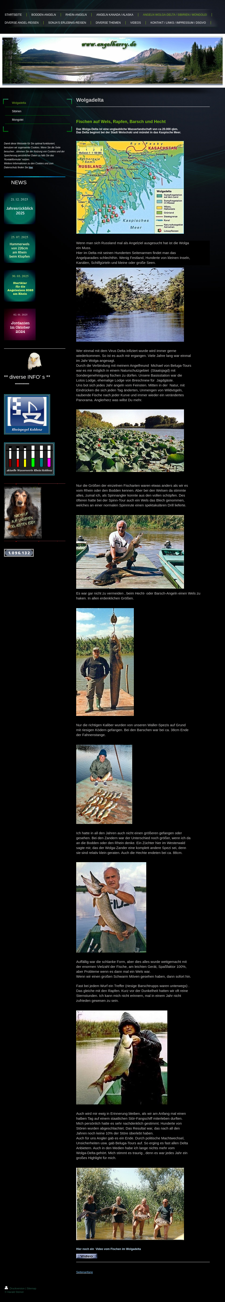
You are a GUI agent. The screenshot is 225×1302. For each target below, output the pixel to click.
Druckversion (15, 1288)
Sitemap (31, 1288)
